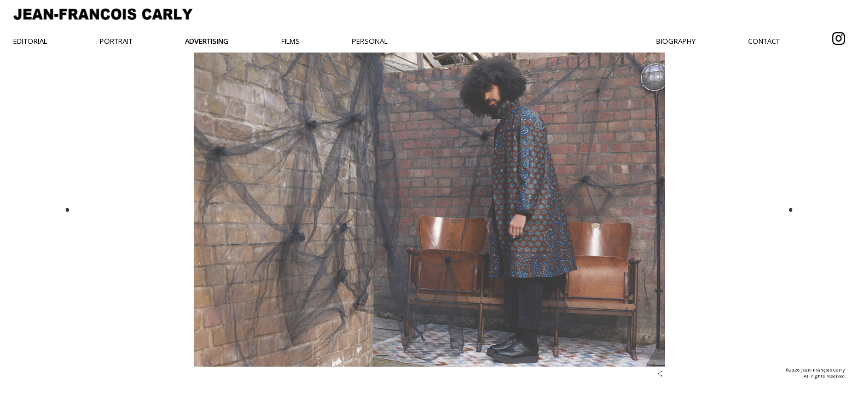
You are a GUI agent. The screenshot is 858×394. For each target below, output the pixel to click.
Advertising (207, 41)
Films (290, 41)
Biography (675, 41)
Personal (369, 41)
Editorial (30, 41)
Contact (764, 41)
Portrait (116, 41)
